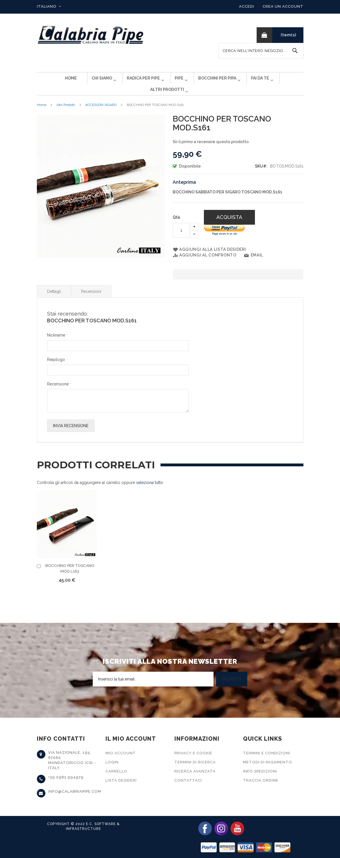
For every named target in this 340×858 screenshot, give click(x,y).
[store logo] (91, 35)
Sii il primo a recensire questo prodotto (211, 151)
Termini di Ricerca (195, 762)
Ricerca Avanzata (195, 771)
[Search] (294, 51)
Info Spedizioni (260, 771)
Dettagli (54, 300)
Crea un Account (283, 6)
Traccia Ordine (260, 780)
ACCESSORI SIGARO (101, 114)
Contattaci (188, 780)
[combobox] (260, 51)
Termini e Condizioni (266, 753)
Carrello (116, 771)
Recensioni (91, 300)
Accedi (246, 6)
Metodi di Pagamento (267, 762)
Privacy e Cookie (193, 753)
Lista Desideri (121, 780)
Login (112, 762)
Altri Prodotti (65, 114)
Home (41, 114)
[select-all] (149, 491)
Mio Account (120, 753)
